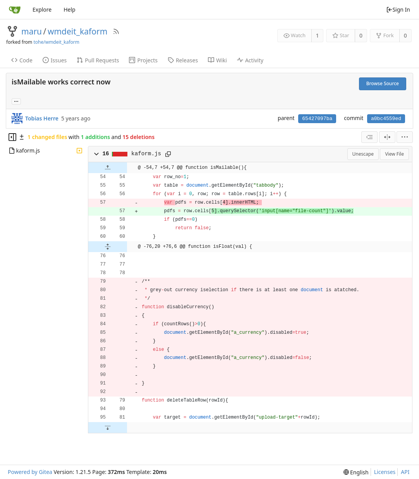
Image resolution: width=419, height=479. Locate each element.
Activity (250, 60)
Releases (183, 60)
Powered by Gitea (30, 472)
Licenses (385, 472)
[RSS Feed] (116, 31)
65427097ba (317, 119)
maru (31, 31)
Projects (143, 60)
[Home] (15, 10)
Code (22, 60)
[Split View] (387, 137)
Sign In (398, 9)
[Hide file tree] (12, 137)
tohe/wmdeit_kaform (56, 42)
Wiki (217, 60)
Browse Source (382, 83)
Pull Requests (98, 60)
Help (70, 9)
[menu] (405, 137)
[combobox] (369, 137)
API (405, 472)
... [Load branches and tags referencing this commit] (16, 100)
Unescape (363, 154)
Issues (55, 60)
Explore (42, 9)
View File (394, 154)
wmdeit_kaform (77, 31)
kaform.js (146, 154)
